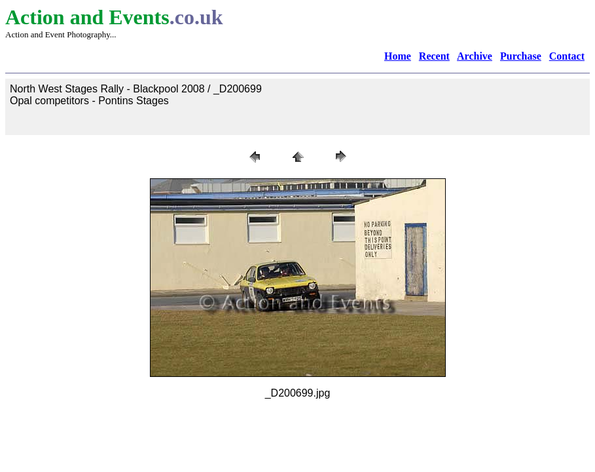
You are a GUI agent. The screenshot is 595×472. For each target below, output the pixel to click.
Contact (567, 56)
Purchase (520, 56)
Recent (434, 56)
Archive (474, 56)
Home (397, 56)
